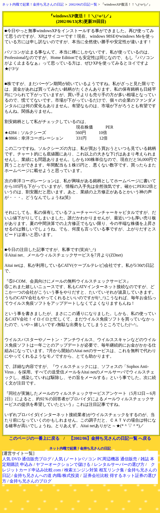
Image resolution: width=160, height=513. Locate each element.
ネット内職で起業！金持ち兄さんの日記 (33, 4)
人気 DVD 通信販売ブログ (26, 459)
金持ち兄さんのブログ (30, 481)
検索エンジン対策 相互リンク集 (94, 470)
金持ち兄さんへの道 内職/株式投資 (46, 475)
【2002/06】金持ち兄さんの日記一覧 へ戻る (110, 438)
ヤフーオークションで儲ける (63, 464)
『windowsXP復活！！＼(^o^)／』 (126, 4)
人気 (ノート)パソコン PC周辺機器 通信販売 (95, 459)
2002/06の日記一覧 (83, 4)
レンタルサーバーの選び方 (119, 464)
